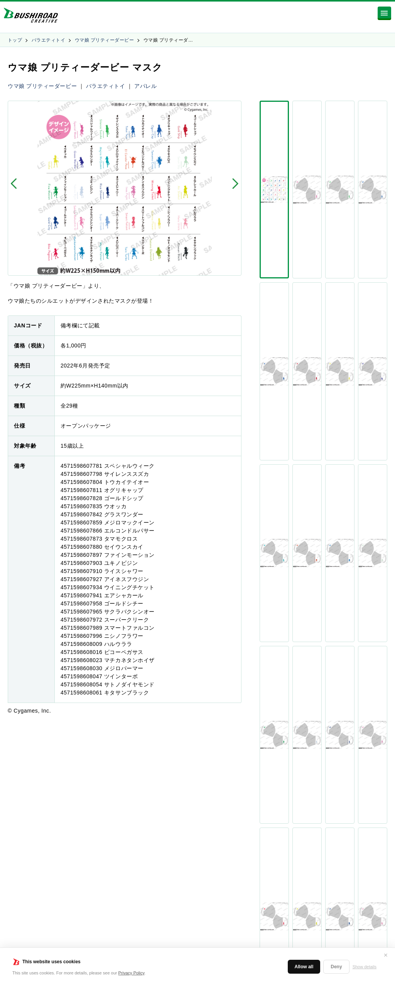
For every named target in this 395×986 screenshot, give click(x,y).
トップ (15, 40)
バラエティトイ (48, 40)
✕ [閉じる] (385, 955)
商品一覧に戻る (197, 733)
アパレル (145, 86)
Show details (364, 966)
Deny (336, 966)
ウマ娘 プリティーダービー (104, 40)
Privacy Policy (131, 973)
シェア (304, 336)
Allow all (304, 966)
